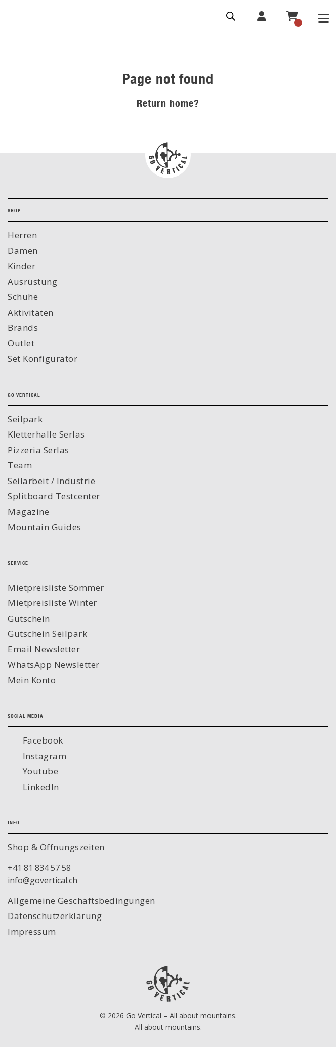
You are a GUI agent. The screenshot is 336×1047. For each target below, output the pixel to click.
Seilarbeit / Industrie (51, 481)
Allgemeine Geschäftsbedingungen (81, 900)
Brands (23, 327)
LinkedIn (39, 787)
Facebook (41, 740)
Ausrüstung (32, 281)
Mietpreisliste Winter (52, 602)
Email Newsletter (44, 649)
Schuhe (23, 296)
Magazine (28, 511)
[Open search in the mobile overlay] (231, 15)
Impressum (32, 931)
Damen (23, 250)
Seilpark (25, 419)
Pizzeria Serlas (38, 450)
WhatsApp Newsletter (54, 664)
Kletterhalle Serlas (46, 434)
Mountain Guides (44, 527)
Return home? (168, 103)
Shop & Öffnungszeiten (56, 847)
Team (20, 465)
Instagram (43, 756)
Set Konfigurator (42, 358)
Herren (22, 235)
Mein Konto (32, 680)
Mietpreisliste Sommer (56, 587)
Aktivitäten (31, 312)
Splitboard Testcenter (54, 496)
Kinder (21, 266)
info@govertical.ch (42, 880)
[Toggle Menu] (323, 19)
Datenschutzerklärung (55, 916)
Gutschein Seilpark (47, 633)
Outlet (21, 343)
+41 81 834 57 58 (39, 868)
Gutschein (29, 618)
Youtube (39, 771)
